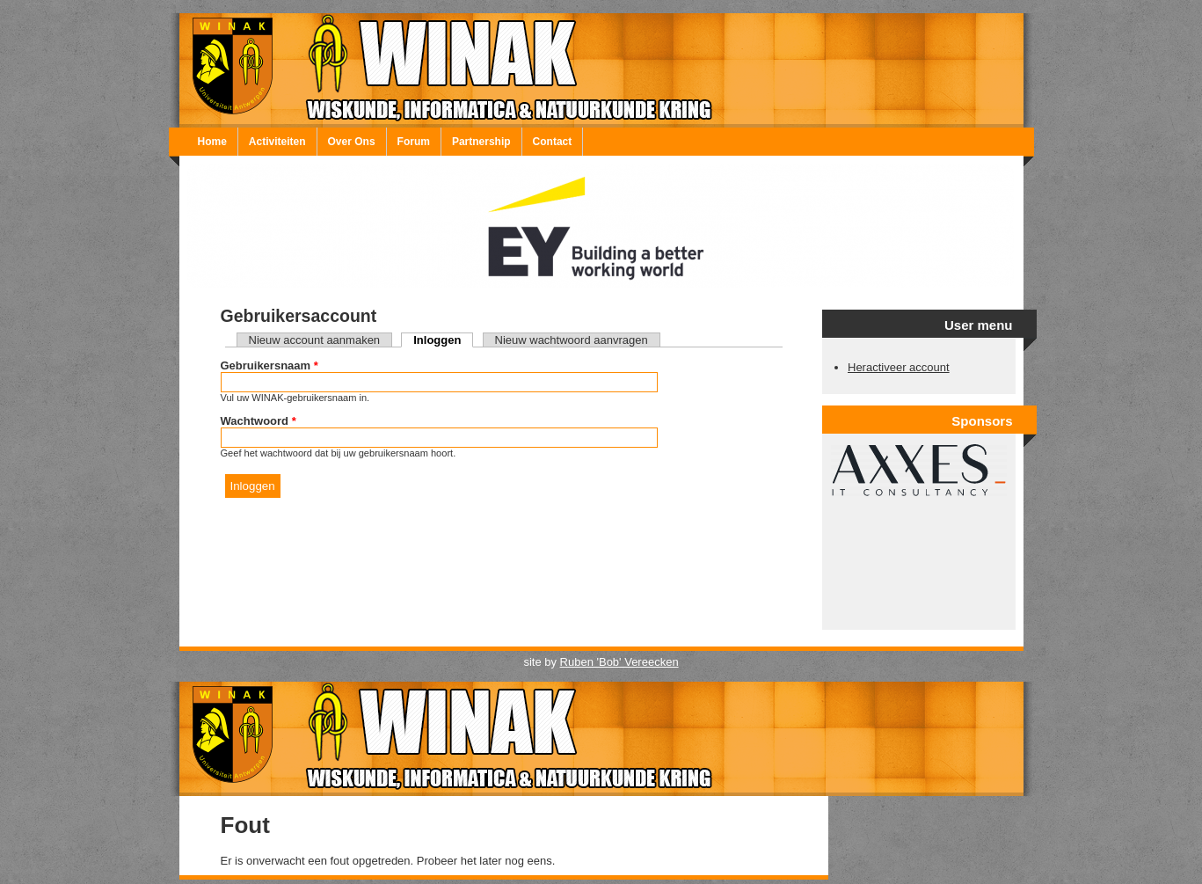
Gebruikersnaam (269, 365)
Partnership (481, 141)
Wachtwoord (258, 420)
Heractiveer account (899, 367)
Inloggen (443, 340)
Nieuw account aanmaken (315, 340)
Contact (552, 141)
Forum (413, 141)
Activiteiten (277, 141)
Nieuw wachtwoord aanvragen (571, 340)
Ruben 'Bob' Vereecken (619, 661)
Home (212, 141)
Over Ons (351, 141)
